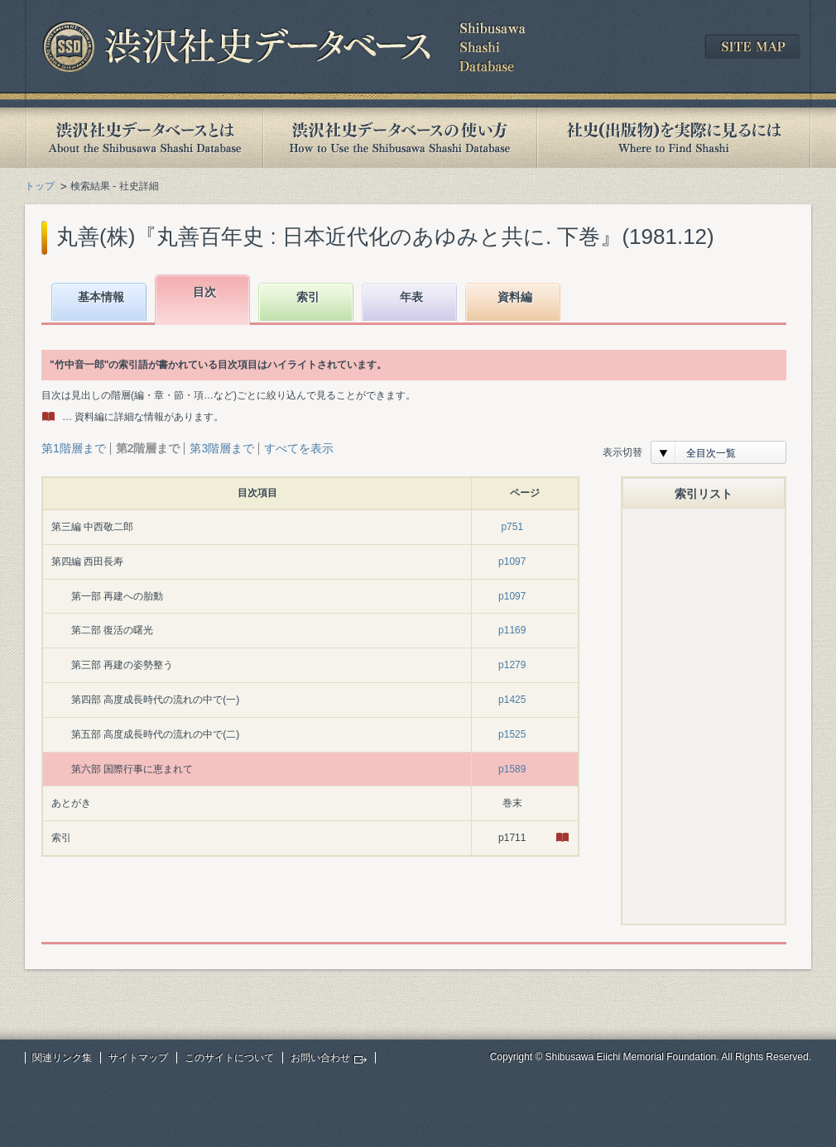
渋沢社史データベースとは (143, 138)
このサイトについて (229, 1057)
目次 (204, 292)
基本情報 (101, 296)
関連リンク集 (62, 1057)
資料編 (514, 296)
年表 (411, 296)
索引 (308, 296)
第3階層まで (222, 448)
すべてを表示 (299, 448)
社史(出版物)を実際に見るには (673, 138)
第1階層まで (73, 448)
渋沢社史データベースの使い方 (399, 138)
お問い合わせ (320, 1057)
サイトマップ (138, 1057)
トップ (40, 186)
